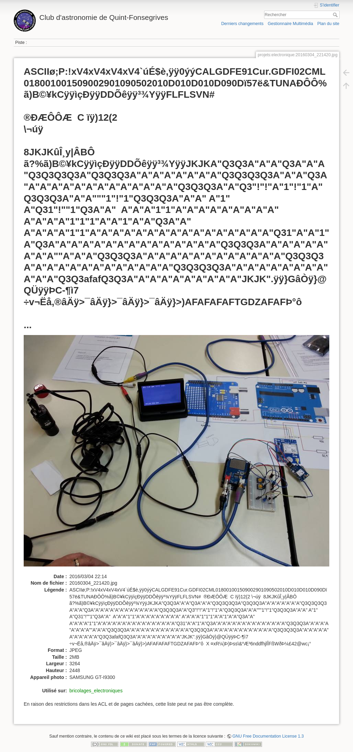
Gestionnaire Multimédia (290, 23)
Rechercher (336, 14)
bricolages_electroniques (96, 690)
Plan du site (328, 23)
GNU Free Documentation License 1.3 (268, 736)
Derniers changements (242, 23)
